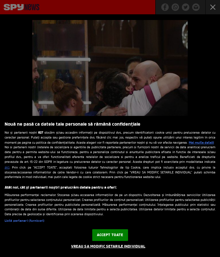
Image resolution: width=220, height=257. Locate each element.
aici (7, 168)
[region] (110, 186)
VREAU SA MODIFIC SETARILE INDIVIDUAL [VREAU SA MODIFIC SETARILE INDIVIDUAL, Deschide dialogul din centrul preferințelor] (108, 247)
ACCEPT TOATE (110, 235)
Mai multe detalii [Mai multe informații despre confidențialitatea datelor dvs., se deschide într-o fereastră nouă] (201, 142)
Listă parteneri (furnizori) (24, 221)
